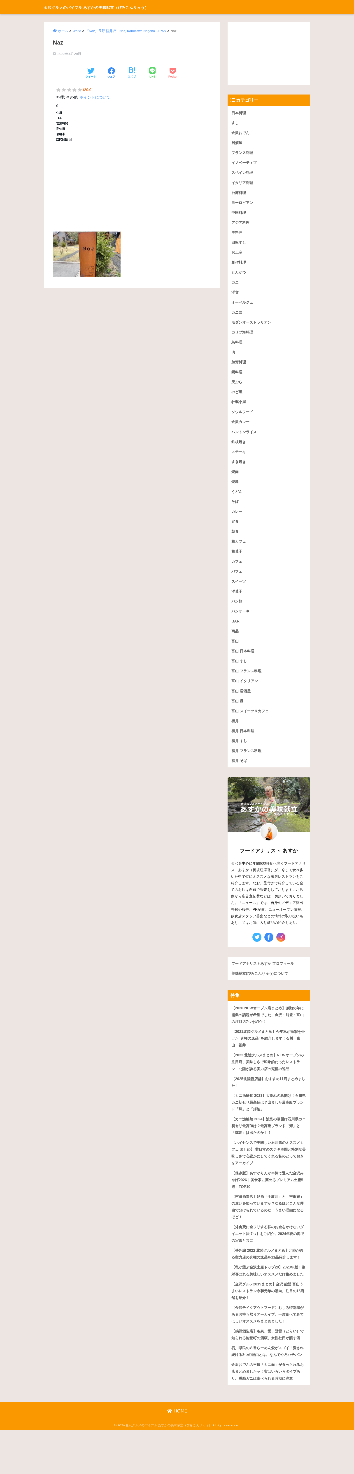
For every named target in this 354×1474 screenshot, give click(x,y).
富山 (235, 648)
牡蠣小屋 (239, 406)
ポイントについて (95, 97)
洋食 (235, 295)
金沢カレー (241, 426)
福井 (235, 729)
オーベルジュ (242, 305)
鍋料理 (237, 375)
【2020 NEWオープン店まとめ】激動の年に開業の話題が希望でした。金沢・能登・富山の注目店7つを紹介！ (267, 1024)
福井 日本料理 (243, 739)
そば (235, 507)
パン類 (237, 608)
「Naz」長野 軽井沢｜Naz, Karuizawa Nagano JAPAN (127, 31)
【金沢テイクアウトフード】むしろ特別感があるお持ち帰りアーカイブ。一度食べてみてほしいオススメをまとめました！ (267, 1343)
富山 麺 (237, 709)
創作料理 (239, 264)
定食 (235, 527)
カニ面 (237, 315)
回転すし (239, 244)
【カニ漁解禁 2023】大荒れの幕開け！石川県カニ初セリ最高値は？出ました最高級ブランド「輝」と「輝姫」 (268, 1113)
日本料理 (239, 113)
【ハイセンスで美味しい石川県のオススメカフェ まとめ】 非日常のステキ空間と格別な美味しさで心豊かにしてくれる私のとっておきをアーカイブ (267, 1164)
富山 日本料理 (243, 658)
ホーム (63, 31)
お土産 (237, 254)
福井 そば (239, 770)
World (77, 31)
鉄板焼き (239, 446)
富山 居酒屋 (241, 699)
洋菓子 (237, 598)
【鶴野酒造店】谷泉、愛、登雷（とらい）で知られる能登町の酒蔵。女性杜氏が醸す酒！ (267, 1367)
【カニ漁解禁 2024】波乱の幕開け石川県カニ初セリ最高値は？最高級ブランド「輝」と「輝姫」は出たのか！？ (268, 1137)
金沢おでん (241, 133)
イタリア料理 (242, 183)
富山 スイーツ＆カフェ (251, 719)
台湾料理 (239, 194)
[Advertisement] (132, 184)
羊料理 (237, 234)
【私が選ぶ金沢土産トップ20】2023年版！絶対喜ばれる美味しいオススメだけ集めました (268, 1295)
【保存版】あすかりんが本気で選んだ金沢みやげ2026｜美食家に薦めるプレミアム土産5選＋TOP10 (268, 1192)
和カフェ (239, 547)
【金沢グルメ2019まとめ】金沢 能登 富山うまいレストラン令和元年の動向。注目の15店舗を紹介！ (267, 1319)
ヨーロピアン (242, 203)
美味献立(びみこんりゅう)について (261, 983)
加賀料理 (239, 365)
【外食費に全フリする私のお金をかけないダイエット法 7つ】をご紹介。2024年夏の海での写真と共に (267, 1247)
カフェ (237, 567)
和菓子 (237, 557)
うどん (237, 497)
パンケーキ (241, 618)
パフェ (237, 577)
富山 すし (239, 669)
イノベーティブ (244, 163)
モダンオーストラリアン (252, 325)
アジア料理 (241, 224)
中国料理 (239, 214)
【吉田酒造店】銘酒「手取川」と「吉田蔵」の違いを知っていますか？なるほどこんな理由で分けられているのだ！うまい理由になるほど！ (267, 1219)
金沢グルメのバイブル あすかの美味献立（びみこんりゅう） (120, 7)
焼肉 (235, 476)
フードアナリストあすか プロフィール (264, 972)
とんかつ (239, 274)
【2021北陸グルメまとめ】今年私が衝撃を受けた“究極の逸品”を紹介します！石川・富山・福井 (268, 1048)
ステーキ (239, 456)
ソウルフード (242, 416)
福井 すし (239, 749)
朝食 (235, 537)
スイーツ (239, 588)
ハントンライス (244, 436)
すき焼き (239, 466)
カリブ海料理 (242, 335)
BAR (235, 628)
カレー (237, 517)
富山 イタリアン (245, 689)
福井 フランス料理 (247, 759)
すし (235, 123)
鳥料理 (237, 345)
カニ (235, 284)
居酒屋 (237, 143)
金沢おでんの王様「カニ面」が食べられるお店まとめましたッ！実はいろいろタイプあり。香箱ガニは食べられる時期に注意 (267, 1415)
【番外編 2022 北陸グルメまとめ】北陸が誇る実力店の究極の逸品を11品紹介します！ (267, 1271)
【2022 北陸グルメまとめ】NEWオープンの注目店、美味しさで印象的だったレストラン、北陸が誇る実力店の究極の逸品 (267, 1072)
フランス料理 (242, 153)
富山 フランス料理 (247, 679)
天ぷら (237, 385)
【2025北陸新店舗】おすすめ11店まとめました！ (268, 1093)
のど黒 (237, 396)
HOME (177, 1455)
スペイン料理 (242, 173)
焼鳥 (235, 487)
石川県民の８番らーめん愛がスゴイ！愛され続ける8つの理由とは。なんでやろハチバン (267, 1391)
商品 (235, 638)
